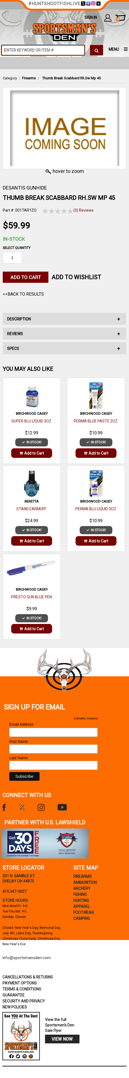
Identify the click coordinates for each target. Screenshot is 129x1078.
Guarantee (13, 995)
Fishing (80, 894)
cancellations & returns (27, 977)
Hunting (81, 900)
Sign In (91, 17)
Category (10, 78)
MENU (114, 49)
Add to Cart (31, 453)
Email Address (23, 724)
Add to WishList (76, 277)
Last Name (18, 758)
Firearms (29, 78)
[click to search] (96, 50)
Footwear (83, 912)
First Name (18, 741)
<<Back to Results (23, 294)
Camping (81, 918)
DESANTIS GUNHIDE (25, 188)
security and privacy (23, 1001)
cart (117, 19)
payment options (19, 983)
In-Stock (14, 239)
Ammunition (85, 882)
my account (108, 17)
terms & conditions (21, 989)
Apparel (81, 906)
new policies (14, 1007)
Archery (82, 888)
